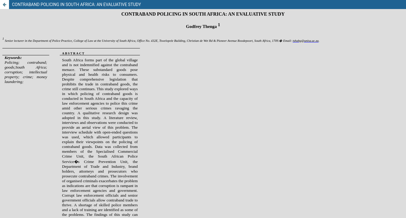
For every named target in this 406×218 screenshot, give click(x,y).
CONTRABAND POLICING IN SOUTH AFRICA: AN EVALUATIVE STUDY (76, 4)
